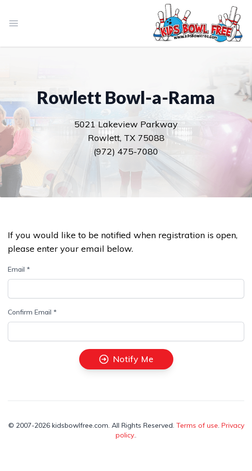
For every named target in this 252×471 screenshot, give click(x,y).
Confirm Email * (32, 312)
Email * (19, 269)
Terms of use (197, 425)
